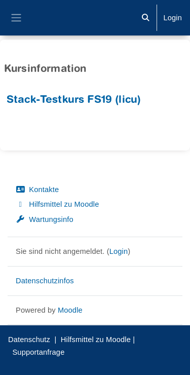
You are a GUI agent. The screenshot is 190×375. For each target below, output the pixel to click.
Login (172, 18)
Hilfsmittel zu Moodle (57, 204)
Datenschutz (29, 339)
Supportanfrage (38, 352)
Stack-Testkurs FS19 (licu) (74, 100)
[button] (145, 17)
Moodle (70, 310)
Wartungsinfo (44, 219)
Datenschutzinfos (45, 281)
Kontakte (37, 189)
